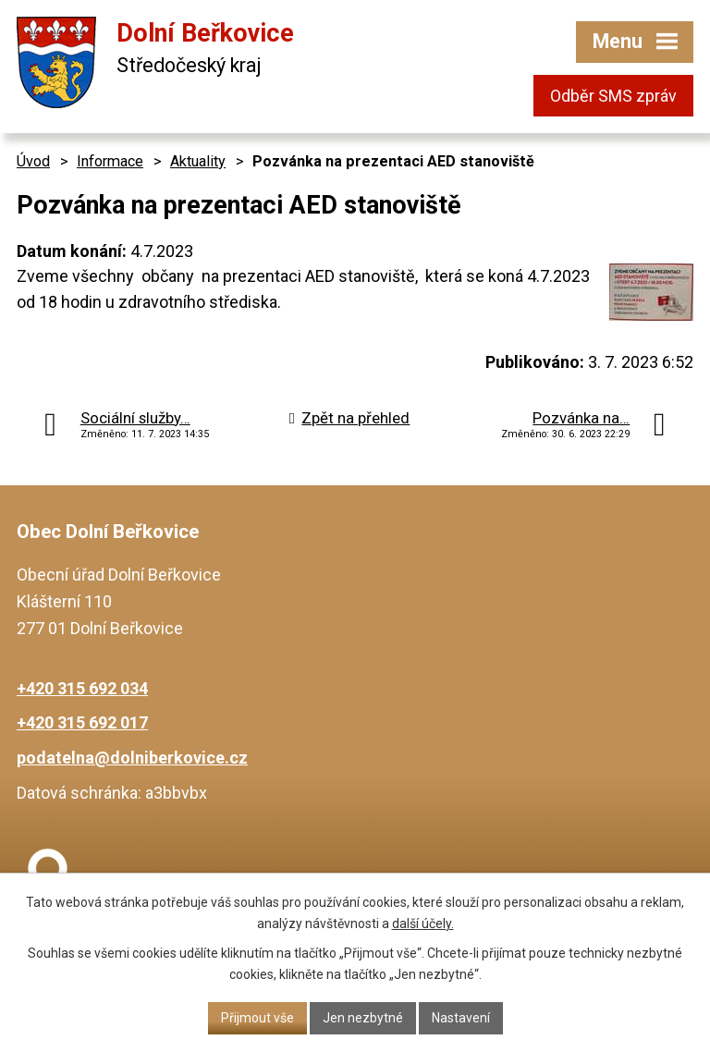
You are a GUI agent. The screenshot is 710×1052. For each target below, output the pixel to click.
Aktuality (198, 161)
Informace (110, 161)
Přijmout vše (257, 1017)
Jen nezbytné (363, 1017)
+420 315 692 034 (82, 688)
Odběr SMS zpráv (613, 95)
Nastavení (461, 1017)
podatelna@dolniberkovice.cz (132, 757)
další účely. (423, 923)
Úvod (33, 161)
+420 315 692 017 (82, 722)
